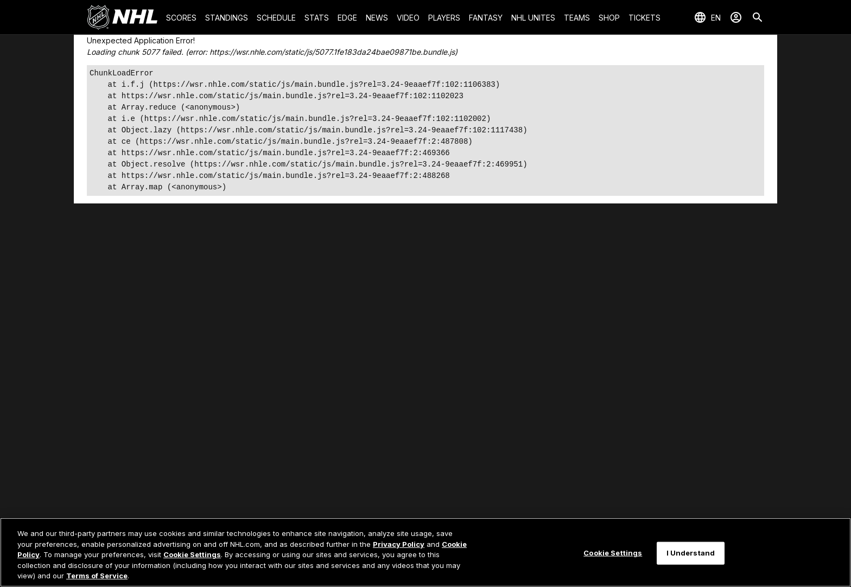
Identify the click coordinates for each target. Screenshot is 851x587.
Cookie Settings (192, 554)
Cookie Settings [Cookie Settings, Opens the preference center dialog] (612, 552)
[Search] (757, 17)
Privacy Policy (398, 544)
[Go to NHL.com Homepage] (122, 17)
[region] (425, 552)
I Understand (690, 552)
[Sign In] (735, 17)
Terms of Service (97, 575)
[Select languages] (707, 17)
